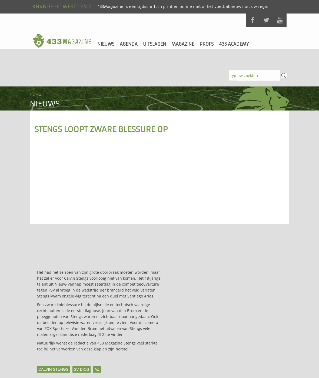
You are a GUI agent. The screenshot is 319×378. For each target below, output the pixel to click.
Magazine (182, 44)
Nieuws (105, 44)
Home (35, 94)
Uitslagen (154, 44)
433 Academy (234, 44)
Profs (207, 44)
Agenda (129, 44)
